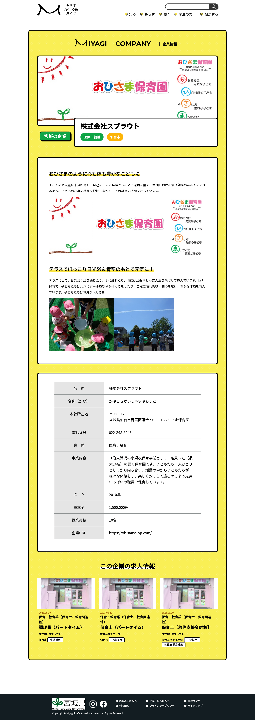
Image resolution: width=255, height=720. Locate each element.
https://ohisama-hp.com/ (130, 532)
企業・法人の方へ (159, 700)
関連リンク (194, 700)
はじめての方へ (128, 700)
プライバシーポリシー (162, 705)
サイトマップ (195, 705)
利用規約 (124, 705)
